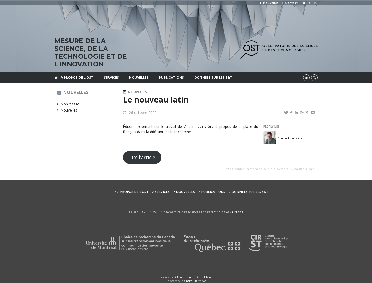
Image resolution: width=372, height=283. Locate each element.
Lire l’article (142, 157)
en (306, 77)
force (186, 277)
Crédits (237, 212)
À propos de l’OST (77, 77)
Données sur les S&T (213, 77)
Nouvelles (268, 3)
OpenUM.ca (204, 277)
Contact (289, 3)
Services (111, 77)
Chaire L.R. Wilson (195, 281)
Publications (171, 77)
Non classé (70, 103)
